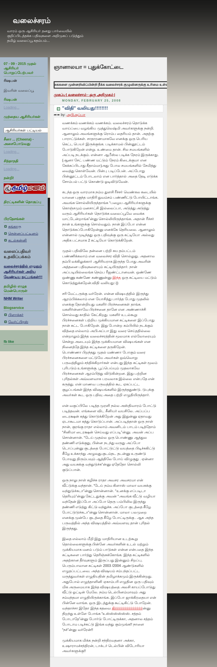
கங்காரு (14, 227)
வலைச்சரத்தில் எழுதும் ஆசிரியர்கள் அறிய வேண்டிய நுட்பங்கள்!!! (23, 271)
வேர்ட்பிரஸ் (18, 322)
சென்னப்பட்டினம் (23, 234)
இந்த (116, 278)
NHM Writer (13, 298)
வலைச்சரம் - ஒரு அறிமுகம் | (91, 95)
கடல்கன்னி (17, 240)
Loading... (11, 107)
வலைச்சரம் (32, 20)
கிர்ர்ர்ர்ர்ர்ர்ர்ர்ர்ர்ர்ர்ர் (127, 608)
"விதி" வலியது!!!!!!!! (85, 108)
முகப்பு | (61, 95)
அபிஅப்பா (75, 115)
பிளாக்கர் (15, 315)
